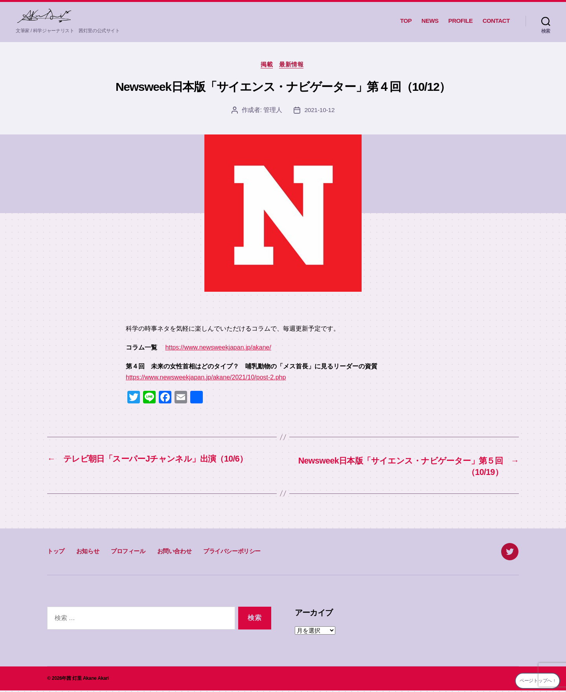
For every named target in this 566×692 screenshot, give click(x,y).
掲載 (267, 65)
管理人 (272, 111)
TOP (406, 20)
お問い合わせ (174, 553)
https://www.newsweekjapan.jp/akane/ (218, 348)
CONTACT (496, 20)
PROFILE (460, 20)
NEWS (429, 20)
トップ (55, 553)
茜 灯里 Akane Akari (87, 680)
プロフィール (128, 553)
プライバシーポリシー (232, 553)
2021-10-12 (319, 111)
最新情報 (293, 65)
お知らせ (87, 553)
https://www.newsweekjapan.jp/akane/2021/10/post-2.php (206, 378)
